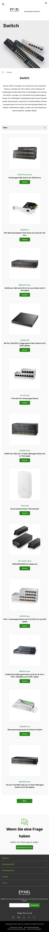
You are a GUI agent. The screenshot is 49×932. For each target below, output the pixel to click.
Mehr (24, 801)
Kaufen (24, 182)
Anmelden (35, 905)
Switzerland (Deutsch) (32, 11)
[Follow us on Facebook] (13, 918)
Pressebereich (8, 870)
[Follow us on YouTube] (18, 918)
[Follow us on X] (29, 918)
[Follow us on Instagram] (34, 918)
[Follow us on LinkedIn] (24, 918)
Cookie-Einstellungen (34, 929)
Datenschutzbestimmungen (17, 929)
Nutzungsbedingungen (31, 927)
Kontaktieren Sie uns (24, 847)
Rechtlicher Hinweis (16, 927)
